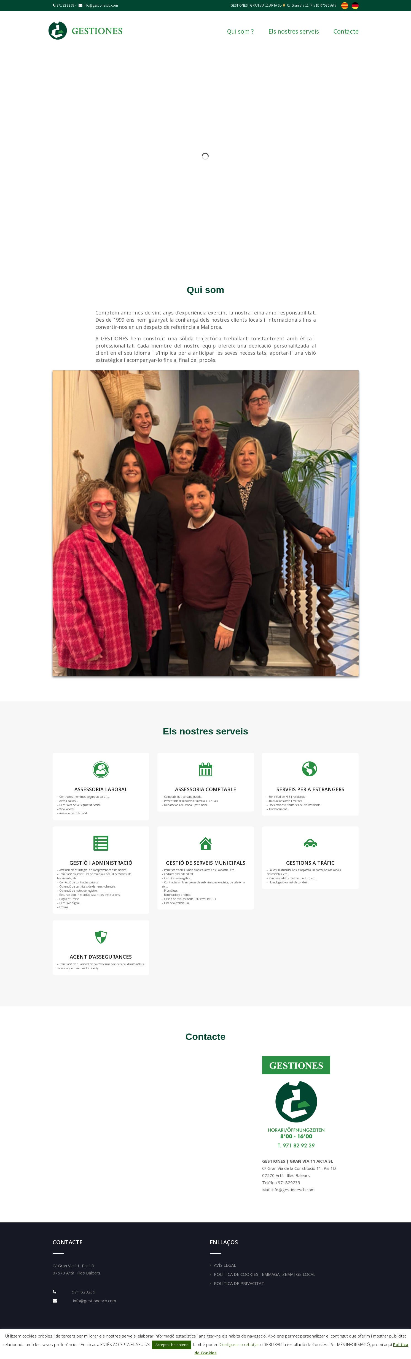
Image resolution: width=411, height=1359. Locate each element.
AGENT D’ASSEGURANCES (101, 956)
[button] (402, 156)
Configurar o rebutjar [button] (239, 1344)
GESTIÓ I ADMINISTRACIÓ (100, 862)
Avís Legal (225, 1265)
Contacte (346, 31)
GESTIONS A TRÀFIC (310, 862)
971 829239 (83, 1292)
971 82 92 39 (65, 5)
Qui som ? (240, 31)
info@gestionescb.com (94, 1300)
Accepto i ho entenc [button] (171, 1344)
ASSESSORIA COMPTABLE (205, 789)
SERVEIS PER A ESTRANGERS (310, 789)
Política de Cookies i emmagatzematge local (264, 1274)
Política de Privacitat (239, 1283)
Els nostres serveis (293, 31)
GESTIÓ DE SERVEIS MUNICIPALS (205, 862)
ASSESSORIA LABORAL (100, 789)
